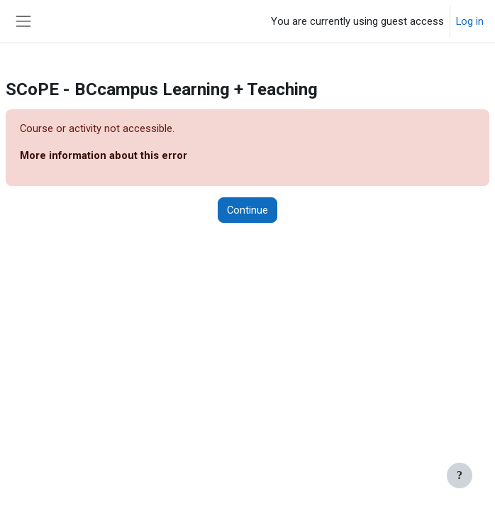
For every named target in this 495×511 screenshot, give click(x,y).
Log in (470, 21)
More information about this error (103, 155)
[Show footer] (459, 475)
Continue (247, 210)
